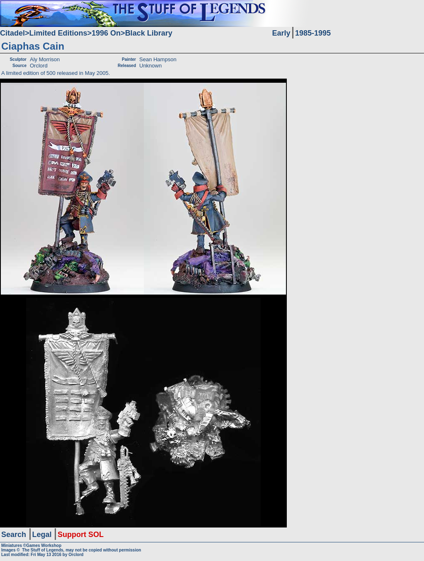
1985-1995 (313, 33)
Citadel (12, 33)
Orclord (75, 554)
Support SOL (81, 534)
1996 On (106, 33)
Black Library (148, 33)
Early (281, 33)
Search (13, 534)
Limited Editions (58, 33)
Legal (42, 534)
